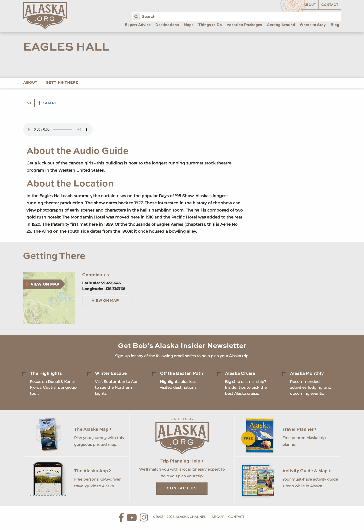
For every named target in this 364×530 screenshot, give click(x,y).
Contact (329, 4)
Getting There (62, 83)
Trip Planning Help (182, 461)
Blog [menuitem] (334, 25)
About (309, 4)
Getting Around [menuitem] (281, 25)
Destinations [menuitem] (167, 25)
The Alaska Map (93, 429)
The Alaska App (92, 471)
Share (48, 103)
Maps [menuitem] (189, 25)
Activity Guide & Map (306, 471)
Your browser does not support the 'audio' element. (58, 129)
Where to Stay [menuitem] (313, 25)
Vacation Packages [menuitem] (244, 25)
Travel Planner (299, 429)
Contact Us (182, 488)
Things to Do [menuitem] (210, 25)
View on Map (105, 301)
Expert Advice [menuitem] (138, 25)
